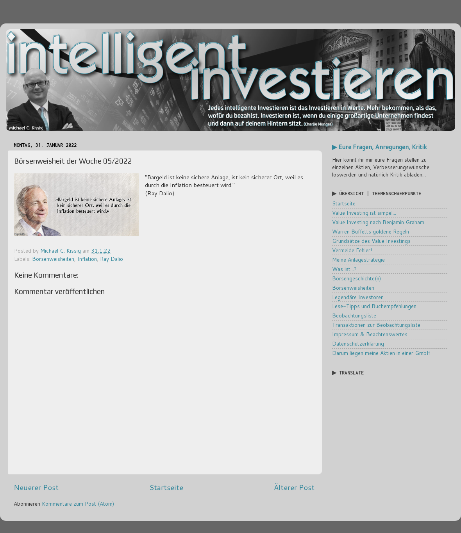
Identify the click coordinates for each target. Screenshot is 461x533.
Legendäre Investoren (358, 297)
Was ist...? (344, 269)
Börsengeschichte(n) (356, 278)
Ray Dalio (111, 258)
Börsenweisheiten (53, 258)
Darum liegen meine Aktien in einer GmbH (381, 353)
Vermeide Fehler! (352, 250)
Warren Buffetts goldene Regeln (370, 231)
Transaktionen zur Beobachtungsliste (376, 324)
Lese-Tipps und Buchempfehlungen (374, 306)
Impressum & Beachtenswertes (369, 334)
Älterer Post (294, 487)
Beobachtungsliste (354, 315)
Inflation (87, 258)
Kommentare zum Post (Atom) (78, 503)
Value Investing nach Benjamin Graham (378, 222)
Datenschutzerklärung (358, 343)
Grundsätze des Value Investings (371, 240)
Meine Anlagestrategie (358, 259)
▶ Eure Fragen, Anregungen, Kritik (379, 147)
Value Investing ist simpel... (364, 212)
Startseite (166, 487)
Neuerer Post (36, 487)
